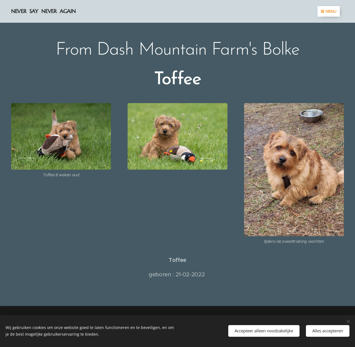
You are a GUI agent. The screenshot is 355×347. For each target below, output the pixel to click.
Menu (328, 11)
